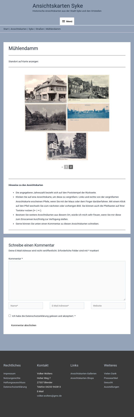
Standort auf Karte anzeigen (23, 61)
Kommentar (16, 258)
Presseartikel (111, 378)
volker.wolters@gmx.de (49, 395)
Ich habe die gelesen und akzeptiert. (42, 316)
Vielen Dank (110, 373)
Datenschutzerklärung (37, 316)
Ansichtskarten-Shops (82, 378)
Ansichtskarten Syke (58, 5)
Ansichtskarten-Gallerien (83, 373)
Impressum (9, 373)
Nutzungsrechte (11, 378)
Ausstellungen (111, 386)
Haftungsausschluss (14, 382)
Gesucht (108, 382)
